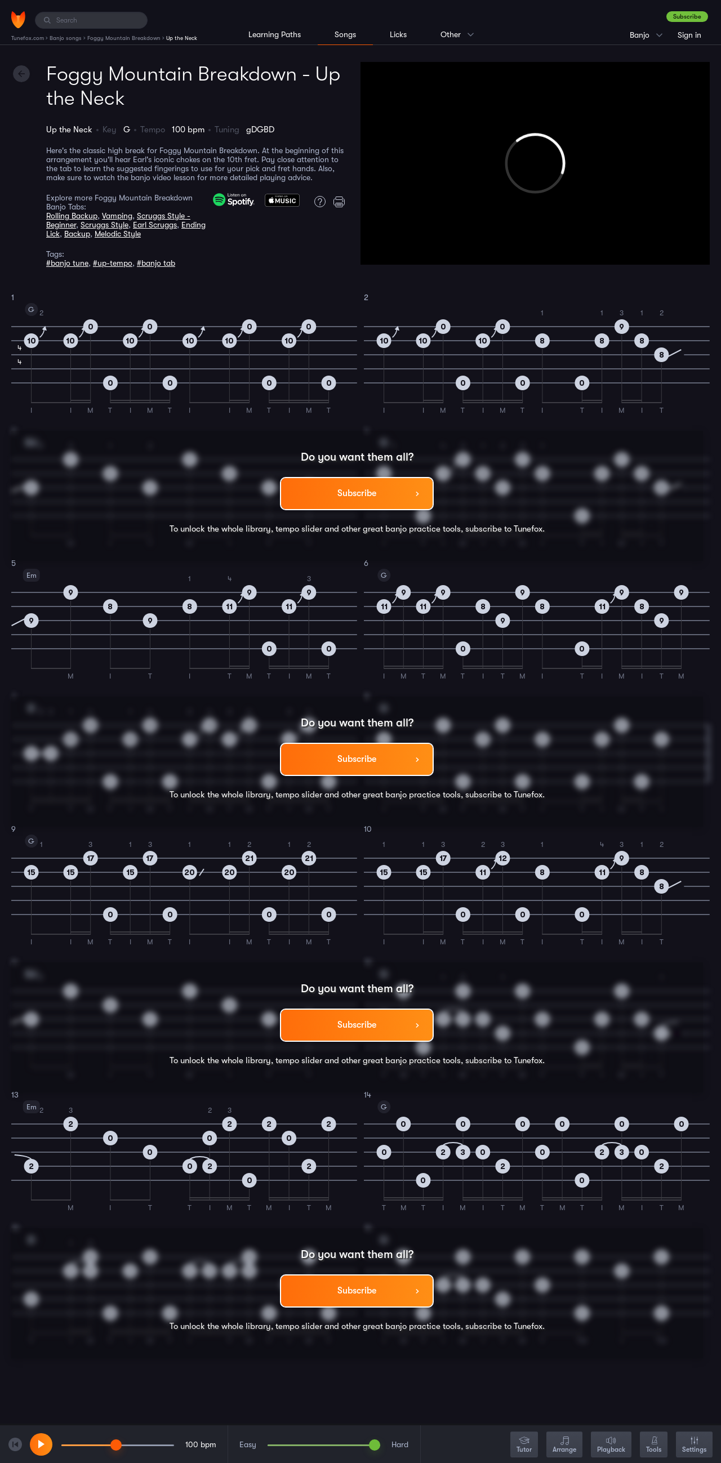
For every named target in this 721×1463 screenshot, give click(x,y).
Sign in (689, 34)
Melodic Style (118, 233)
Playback (611, 1445)
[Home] (18, 19)
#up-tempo (112, 262)
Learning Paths (274, 34)
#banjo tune (67, 262)
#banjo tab (156, 262)
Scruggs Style (104, 224)
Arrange (564, 1445)
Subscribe (687, 16)
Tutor (524, 1445)
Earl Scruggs (155, 224)
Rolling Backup (71, 215)
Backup (77, 233)
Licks (398, 34)
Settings (694, 1445)
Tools (653, 1445)
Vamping (117, 215)
